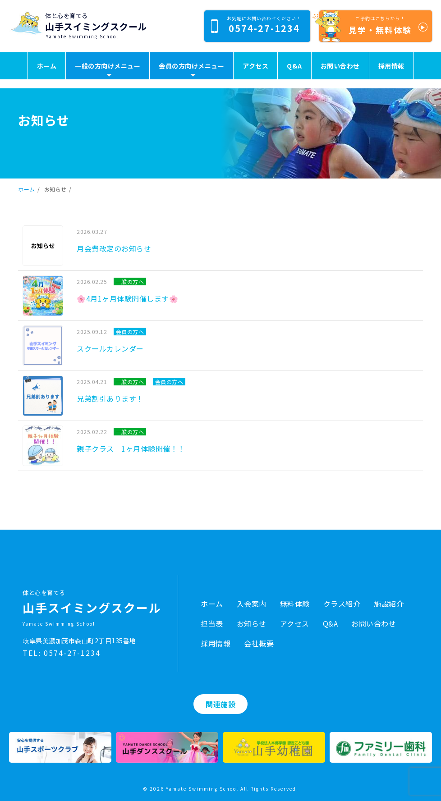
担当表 (212, 623)
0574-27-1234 (256, 25)
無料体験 (295, 603)
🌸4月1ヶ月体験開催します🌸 (127, 298)
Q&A (294, 65)
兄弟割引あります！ (110, 398)
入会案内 (251, 603)
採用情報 (391, 65)
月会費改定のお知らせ (114, 248)
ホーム (47, 65)
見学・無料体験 (373, 26)
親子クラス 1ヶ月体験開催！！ (131, 448)
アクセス (255, 65)
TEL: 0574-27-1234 (62, 652)
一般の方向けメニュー (107, 65)
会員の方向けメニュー (191, 65)
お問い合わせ (340, 65)
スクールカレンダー (110, 348)
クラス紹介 (342, 603)
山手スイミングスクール (96, 26)
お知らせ (251, 623)
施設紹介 (389, 603)
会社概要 (259, 643)
